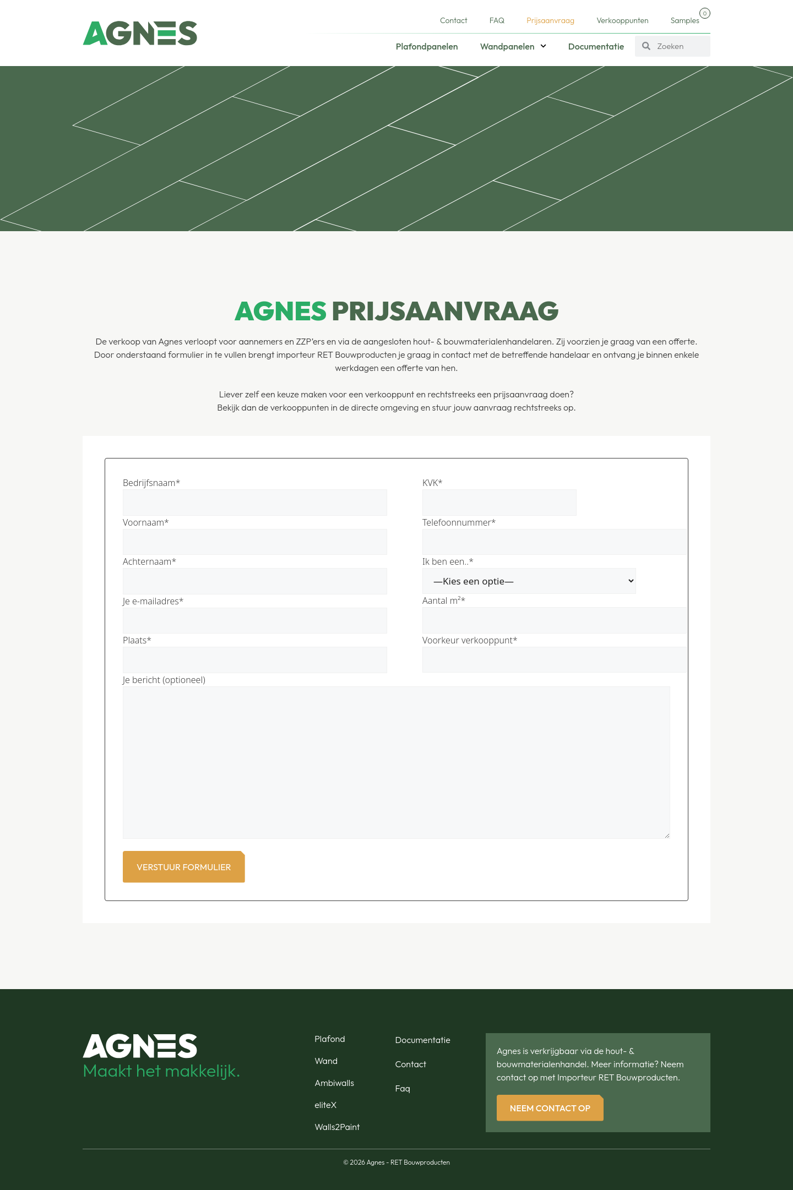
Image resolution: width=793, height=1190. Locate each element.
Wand (326, 1060)
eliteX (325, 1104)
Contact (454, 20)
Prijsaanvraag (550, 20)
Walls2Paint (337, 1126)
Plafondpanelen (427, 46)
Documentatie (596, 46)
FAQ (497, 20)
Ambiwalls (334, 1082)
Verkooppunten (622, 20)
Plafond (329, 1038)
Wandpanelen (513, 45)
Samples (690, 16)
